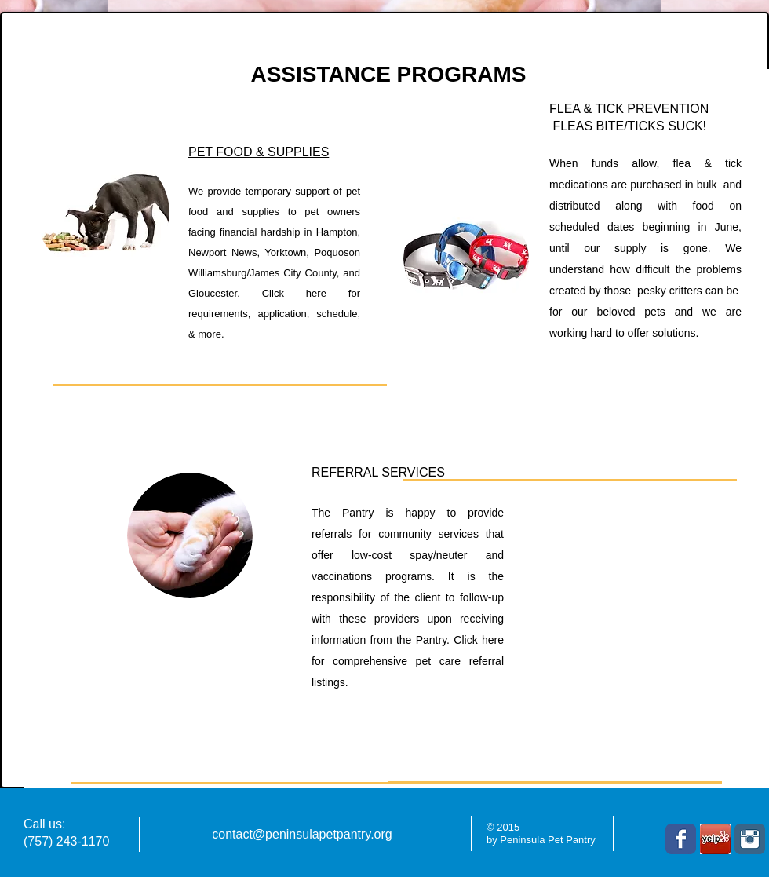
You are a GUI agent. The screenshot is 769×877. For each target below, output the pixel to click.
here (327, 293)
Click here (479, 640)
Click (284, 293)
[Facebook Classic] (680, 839)
